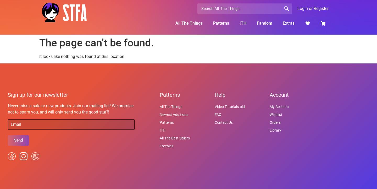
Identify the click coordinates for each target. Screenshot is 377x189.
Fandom (264, 23)
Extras (289, 23)
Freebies (166, 146)
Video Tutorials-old (230, 107)
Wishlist (276, 114)
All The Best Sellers (175, 138)
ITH (243, 23)
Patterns (221, 23)
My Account (279, 107)
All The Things (189, 23)
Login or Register (313, 8)
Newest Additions (174, 114)
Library (275, 130)
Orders (275, 122)
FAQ (218, 114)
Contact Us (224, 122)
